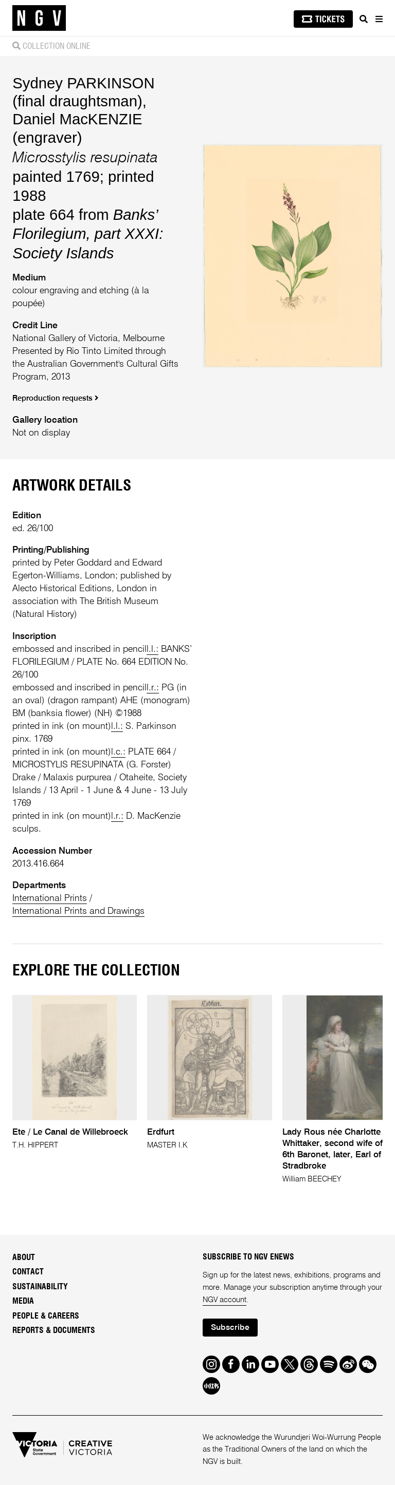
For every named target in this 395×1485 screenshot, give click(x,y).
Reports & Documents (53, 1330)
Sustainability (40, 1287)
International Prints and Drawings (78, 911)
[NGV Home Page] (39, 18)
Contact (28, 1272)
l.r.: (153, 687)
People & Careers (45, 1316)
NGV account (224, 1300)
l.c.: (118, 752)
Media (23, 1301)
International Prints (49, 898)
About (23, 1257)
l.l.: (152, 649)
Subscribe (230, 1328)
